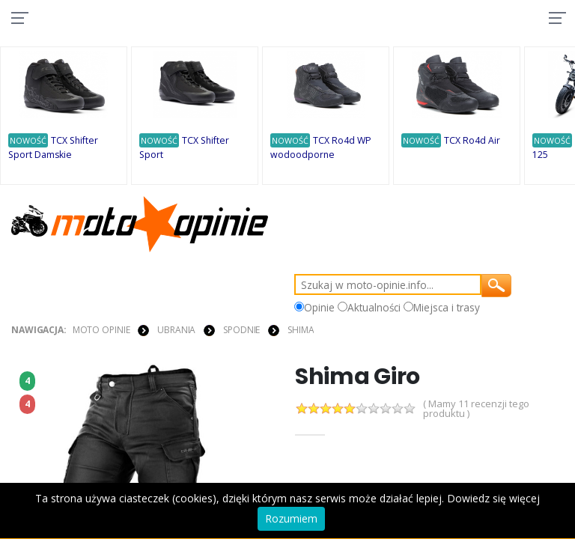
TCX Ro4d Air (472, 141)
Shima (301, 330)
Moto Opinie (101, 330)
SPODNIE (241, 330)
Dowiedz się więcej (493, 498)
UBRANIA (176, 330)
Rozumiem (291, 518)
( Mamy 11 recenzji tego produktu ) (476, 409)
